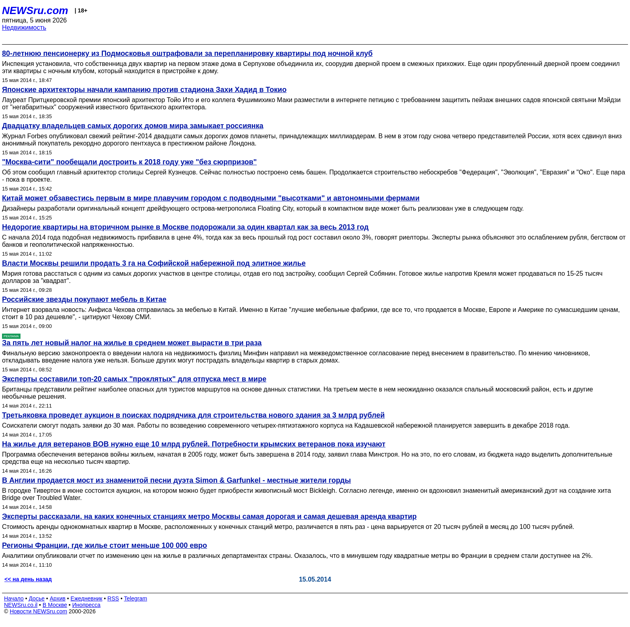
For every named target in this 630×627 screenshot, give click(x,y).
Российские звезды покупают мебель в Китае (84, 299)
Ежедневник (86, 598)
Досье (37, 598)
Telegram (135, 598)
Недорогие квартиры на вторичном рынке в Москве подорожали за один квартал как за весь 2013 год (185, 227)
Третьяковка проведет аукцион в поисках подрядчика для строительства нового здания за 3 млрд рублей (193, 415)
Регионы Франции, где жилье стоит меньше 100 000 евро (104, 545)
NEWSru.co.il (20, 605)
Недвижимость (24, 27)
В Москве (55, 605)
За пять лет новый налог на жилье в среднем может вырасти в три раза (132, 343)
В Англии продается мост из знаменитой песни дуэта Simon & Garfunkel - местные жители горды (176, 480)
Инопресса (86, 605)
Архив (57, 598)
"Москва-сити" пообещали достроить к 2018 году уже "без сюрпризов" (129, 162)
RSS (113, 598)
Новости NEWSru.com (38, 611)
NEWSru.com (35, 10)
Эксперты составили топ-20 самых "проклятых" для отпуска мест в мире (134, 379)
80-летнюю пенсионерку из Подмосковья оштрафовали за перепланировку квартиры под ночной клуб (187, 53)
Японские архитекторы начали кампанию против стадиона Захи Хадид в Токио (144, 90)
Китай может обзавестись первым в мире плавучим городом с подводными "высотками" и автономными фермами (210, 198)
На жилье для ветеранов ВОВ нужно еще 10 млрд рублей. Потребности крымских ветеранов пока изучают (193, 444)
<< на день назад (28, 579)
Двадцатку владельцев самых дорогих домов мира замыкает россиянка (132, 126)
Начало (14, 598)
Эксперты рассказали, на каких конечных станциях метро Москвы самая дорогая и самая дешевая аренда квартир (209, 516)
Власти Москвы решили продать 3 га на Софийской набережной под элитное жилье (154, 263)
